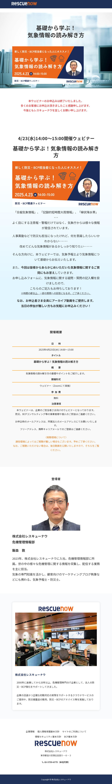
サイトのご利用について (74, 731)
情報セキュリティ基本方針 (48, 736)
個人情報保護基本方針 (48, 731)
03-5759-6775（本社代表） (57, 762)
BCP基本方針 (70, 736)
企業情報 (30, 731)
